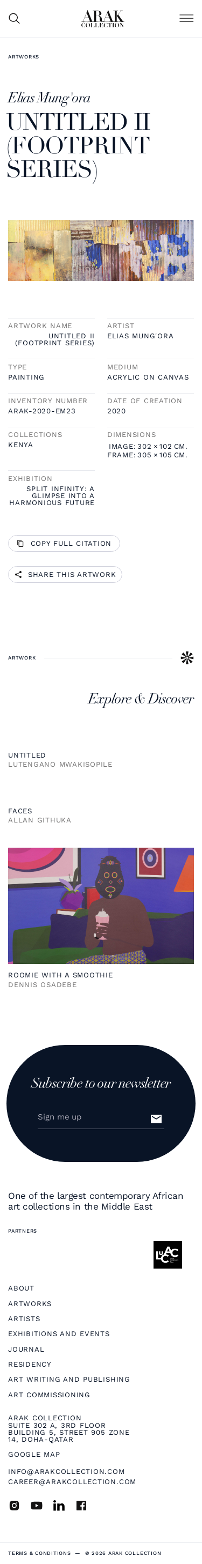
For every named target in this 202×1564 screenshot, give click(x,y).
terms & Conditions (39, 1553)
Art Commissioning (49, 1394)
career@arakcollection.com (72, 1482)
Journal (26, 1349)
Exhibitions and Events (59, 1333)
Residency (30, 1364)
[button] (186, 19)
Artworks (23, 57)
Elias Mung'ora (140, 335)
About (21, 1288)
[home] (102, 18)
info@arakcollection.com (66, 1471)
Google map (34, 1454)
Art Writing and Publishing (69, 1379)
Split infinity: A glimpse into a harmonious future (52, 496)
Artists (24, 1318)
